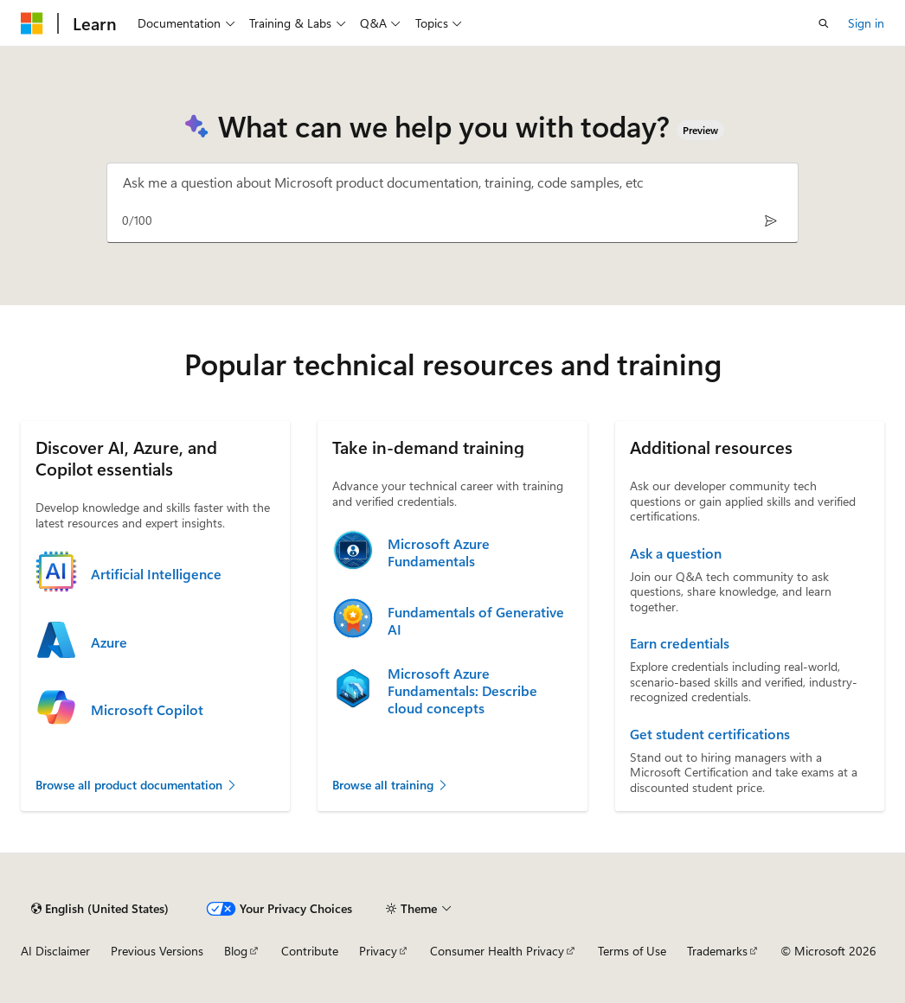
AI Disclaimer (55, 950)
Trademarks (717, 950)
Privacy (378, 950)
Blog (235, 950)
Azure (109, 642)
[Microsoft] (32, 23)
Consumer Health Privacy (497, 950)
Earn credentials (679, 643)
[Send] (770, 220)
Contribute (309, 950)
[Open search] (823, 23)
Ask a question (676, 553)
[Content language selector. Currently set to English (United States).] (100, 909)
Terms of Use (632, 950)
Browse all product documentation (136, 784)
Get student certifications (710, 734)
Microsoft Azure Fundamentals (439, 552)
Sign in (866, 23)
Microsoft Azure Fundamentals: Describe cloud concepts (462, 691)
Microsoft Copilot (147, 710)
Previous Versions (157, 950)
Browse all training (390, 784)
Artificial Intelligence (156, 574)
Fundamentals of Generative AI (476, 621)
